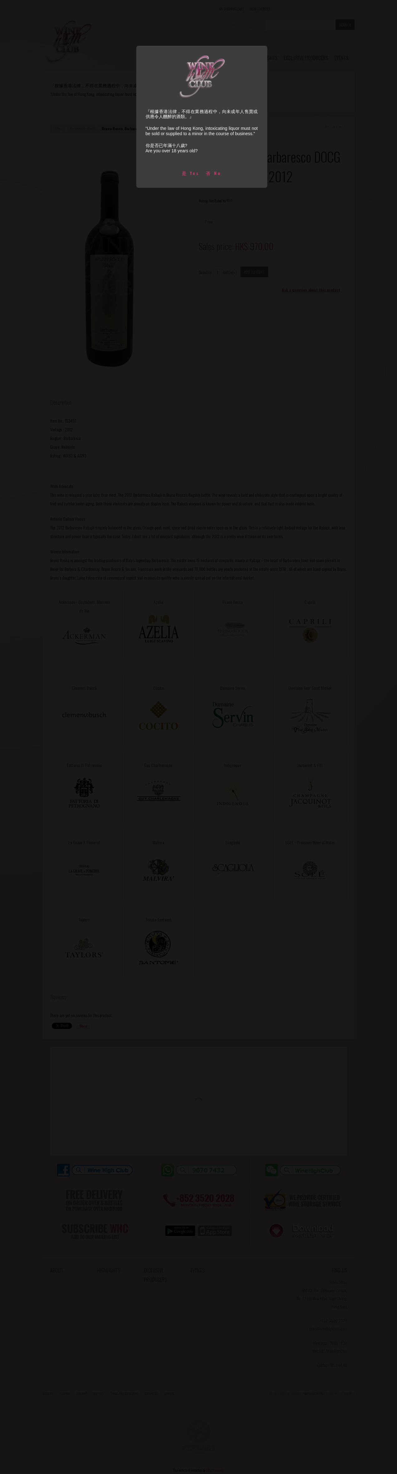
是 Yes (191, 173)
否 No (213, 173)
